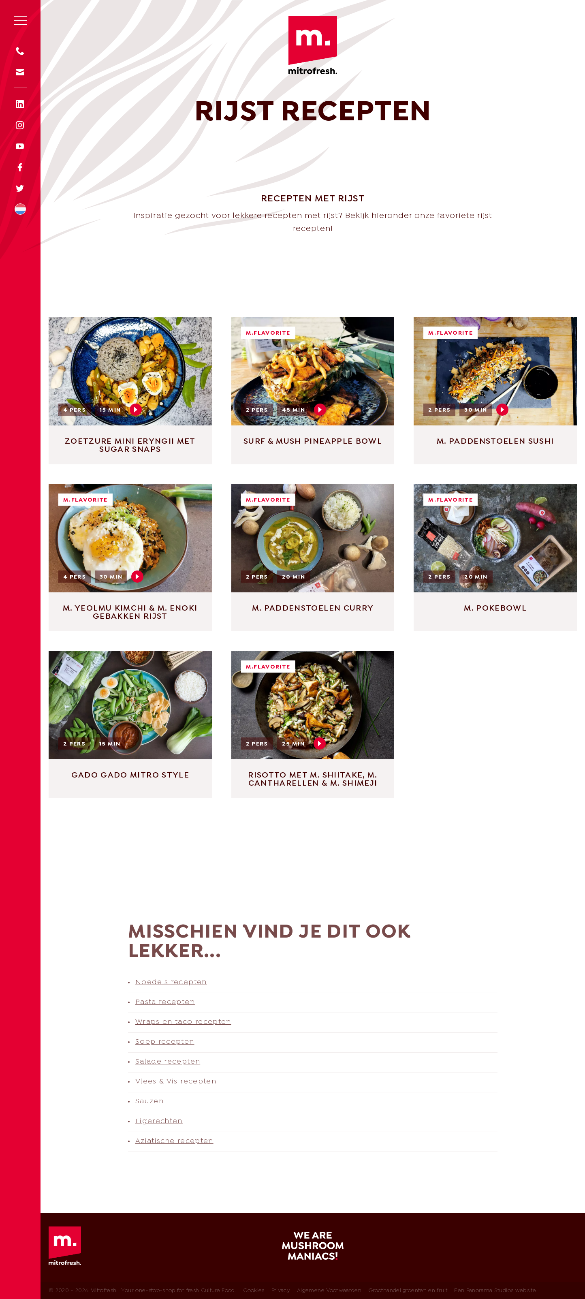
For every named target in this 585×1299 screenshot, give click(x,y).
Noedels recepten (171, 982)
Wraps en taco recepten (183, 1022)
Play (136, 410)
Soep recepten (164, 1042)
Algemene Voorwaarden (329, 1290)
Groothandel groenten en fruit (407, 1290)
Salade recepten (167, 1062)
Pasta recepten (165, 1002)
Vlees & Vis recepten (175, 1081)
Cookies (253, 1290)
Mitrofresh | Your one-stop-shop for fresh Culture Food (312, 45)
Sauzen (149, 1101)
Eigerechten (159, 1121)
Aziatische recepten (174, 1141)
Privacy (280, 1290)
